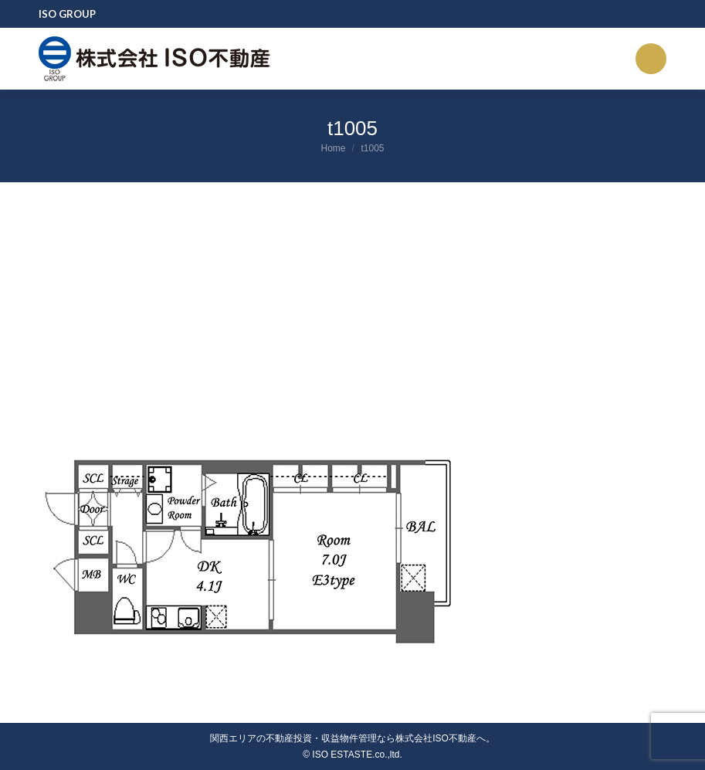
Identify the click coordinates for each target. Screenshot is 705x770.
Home (332, 148)
